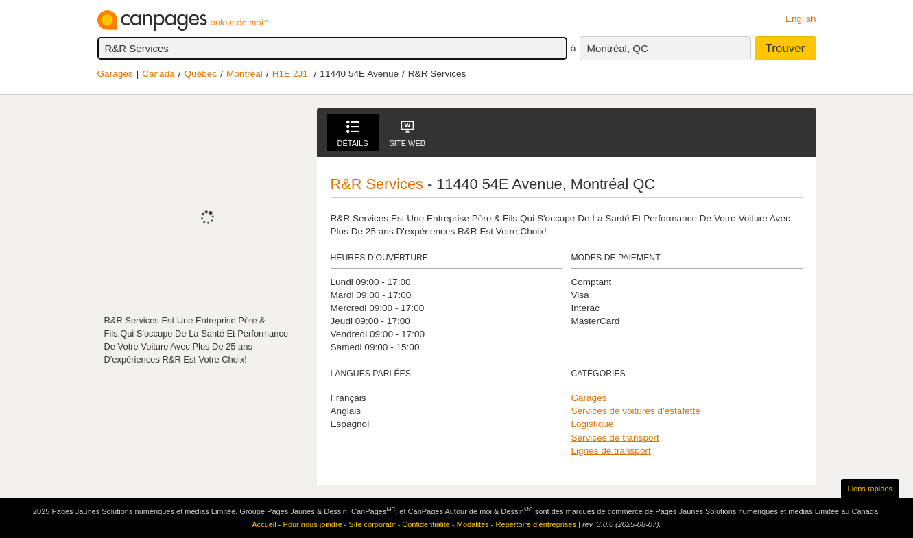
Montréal (244, 74)
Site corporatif (372, 524)
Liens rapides (870, 489)
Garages (115, 74)
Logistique (592, 424)
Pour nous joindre (312, 524)
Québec (201, 74)
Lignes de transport (610, 450)
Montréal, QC (617, 48)
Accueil (264, 524)
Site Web (408, 134)
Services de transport (615, 437)
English (800, 19)
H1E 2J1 (290, 74)
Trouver (785, 48)
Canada (158, 74)
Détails (352, 134)
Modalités (473, 524)
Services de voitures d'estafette (635, 411)
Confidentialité (426, 524)
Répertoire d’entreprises (536, 524)
